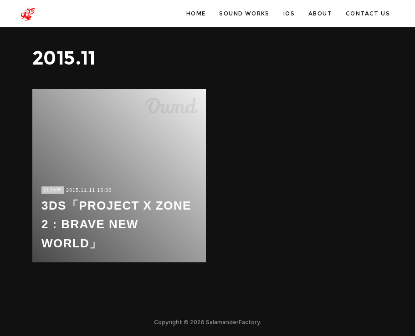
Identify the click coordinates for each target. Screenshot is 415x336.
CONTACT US (368, 13)
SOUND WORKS (244, 13)
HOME (196, 13)
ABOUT (320, 13)
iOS (289, 13)
